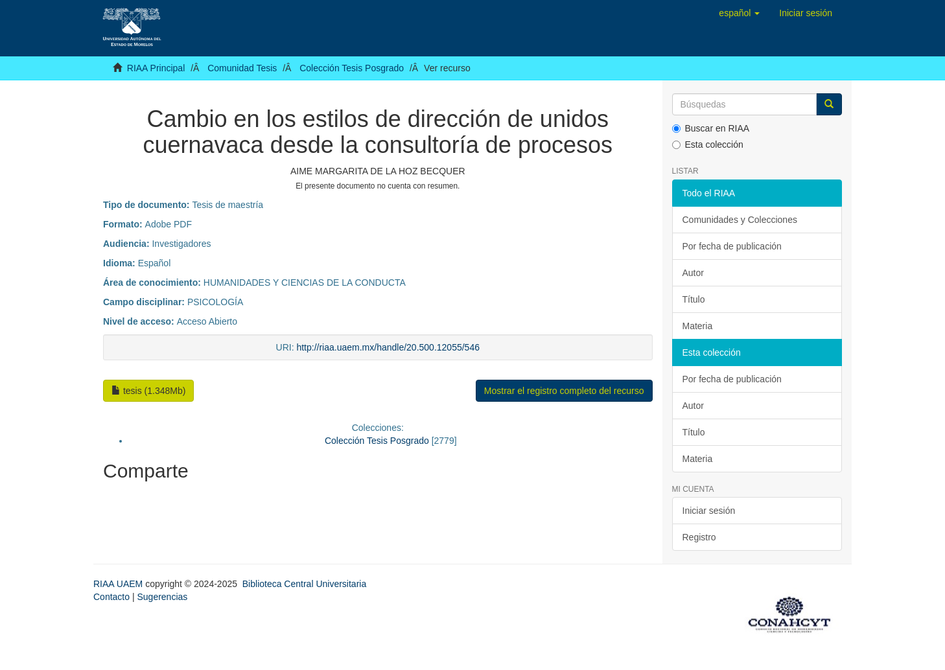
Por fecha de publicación (732, 246)
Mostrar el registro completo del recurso (564, 391)
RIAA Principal (156, 68)
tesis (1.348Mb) (148, 391)
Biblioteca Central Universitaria (304, 584)
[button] (739, 13)
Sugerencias (162, 597)
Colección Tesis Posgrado (351, 68)
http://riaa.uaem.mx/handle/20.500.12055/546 (388, 347)
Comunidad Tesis (242, 68)
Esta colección (707, 144)
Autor (693, 273)
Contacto (111, 597)
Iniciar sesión (709, 510)
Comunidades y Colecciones (739, 219)
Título (693, 299)
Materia (697, 326)
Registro (699, 537)
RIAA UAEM (119, 584)
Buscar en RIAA (711, 128)
